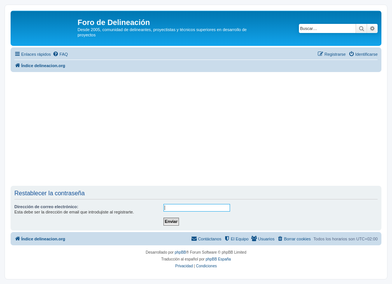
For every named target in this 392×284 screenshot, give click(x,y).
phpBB (180, 252)
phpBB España (218, 259)
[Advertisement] (201, 129)
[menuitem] (60, 54)
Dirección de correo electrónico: (46, 206)
